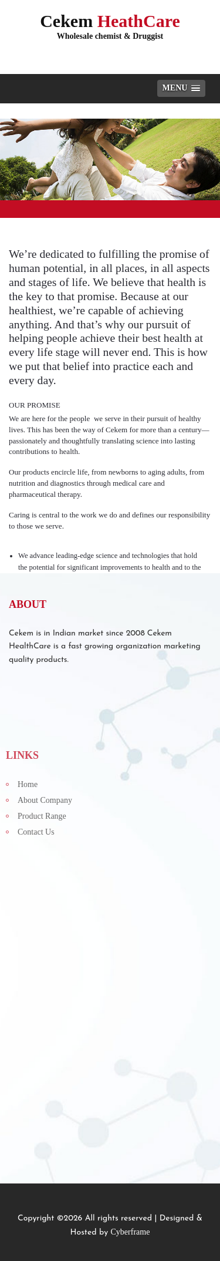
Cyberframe (130, 1232)
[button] (181, 88)
